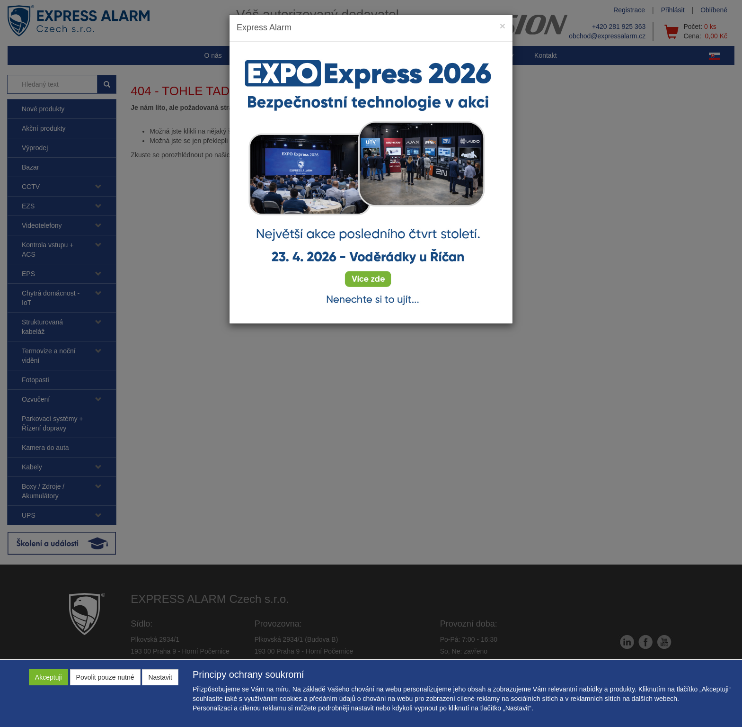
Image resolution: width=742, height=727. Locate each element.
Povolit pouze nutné (105, 677)
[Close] (502, 26)
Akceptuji (48, 677)
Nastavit (160, 677)
